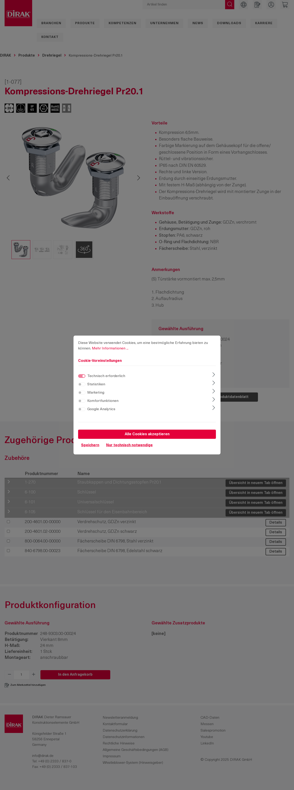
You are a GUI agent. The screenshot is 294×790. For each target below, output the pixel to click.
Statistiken (96, 384)
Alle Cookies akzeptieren (147, 434)
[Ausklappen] (214, 375)
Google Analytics (101, 409)
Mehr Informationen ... (110, 348)
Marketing (95, 393)
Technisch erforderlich (106, 376)
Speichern (90, 445)
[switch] (81, 384)
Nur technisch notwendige (129, 445)
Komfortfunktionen (103, 401)
